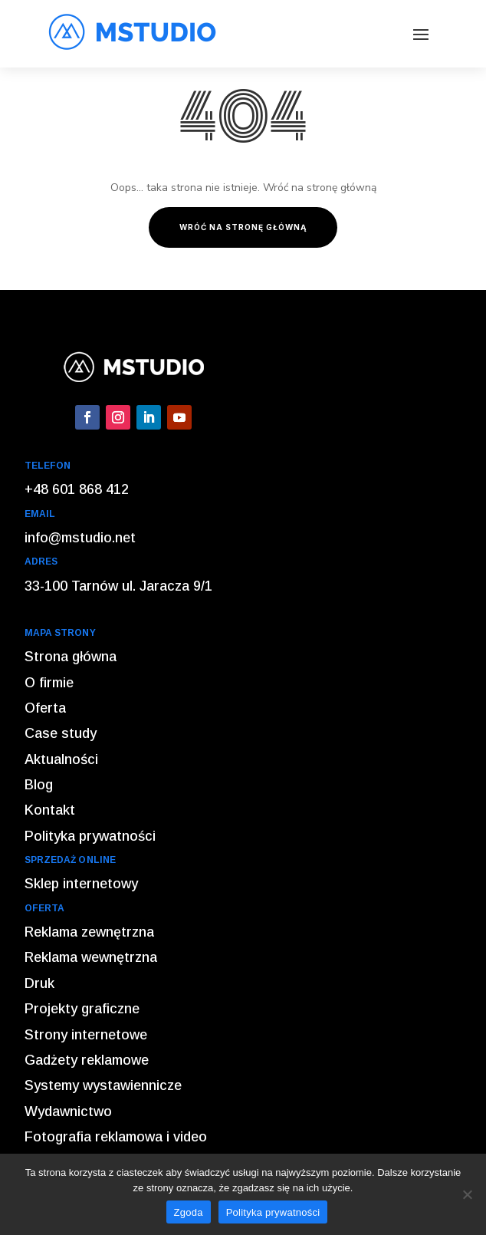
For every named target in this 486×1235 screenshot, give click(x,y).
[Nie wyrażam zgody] (467, 1194)
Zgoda (188, 1212)
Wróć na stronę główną (243, 227)
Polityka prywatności (273, 1212)
